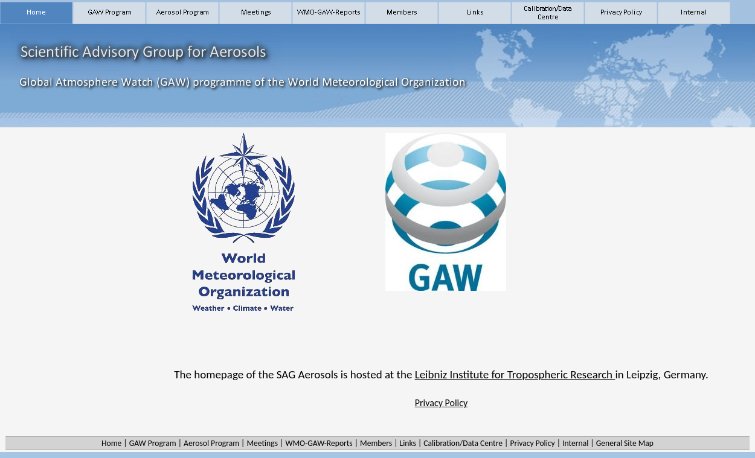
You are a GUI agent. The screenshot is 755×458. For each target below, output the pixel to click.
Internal (575, 443)
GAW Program (152, 443)
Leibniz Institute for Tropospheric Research (515, 374)
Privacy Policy (441, 403)
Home (111, 443)
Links (407, 443)
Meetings (262, 443)
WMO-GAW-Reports (318, 443)
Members (376, 443)
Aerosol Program (211, 443)
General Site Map (625, 443)
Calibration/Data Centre (463, 443)
